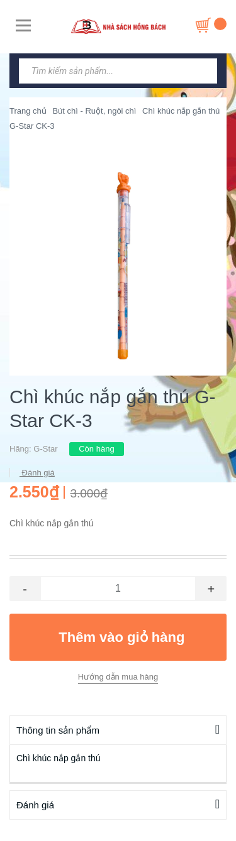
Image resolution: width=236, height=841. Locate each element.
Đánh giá (37, 472)
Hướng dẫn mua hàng (118, 676)
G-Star (45, 448)
